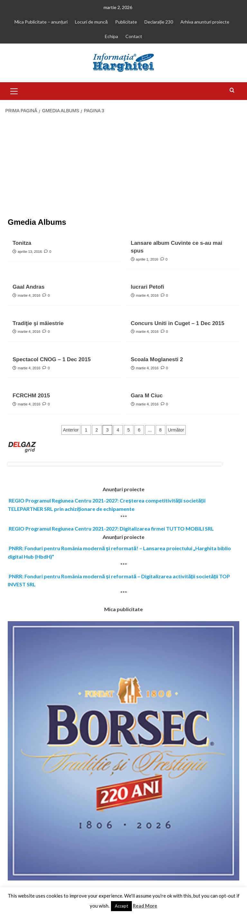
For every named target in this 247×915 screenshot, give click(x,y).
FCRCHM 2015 (31, 396)
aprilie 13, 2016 (30, 252)
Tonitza (22, 243)
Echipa (111, 36)
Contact (133, 36)
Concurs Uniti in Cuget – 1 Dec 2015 (177, 323)
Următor (176, 430)
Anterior (71, 430)
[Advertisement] (123, 166)
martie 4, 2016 (29, 295)
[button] (14, 90)
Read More (145, 906)
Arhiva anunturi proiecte (204, 22)
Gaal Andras (29, 287)
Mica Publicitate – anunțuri (41, 22)
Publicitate (126, 22)
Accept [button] (121, 906)
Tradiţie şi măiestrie (38, 323)
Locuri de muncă (91, 22)
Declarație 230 (158, 22)
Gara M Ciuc (147, 396)
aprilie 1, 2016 (147, 259)
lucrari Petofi (147, 287)
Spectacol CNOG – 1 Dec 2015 (52, 359)
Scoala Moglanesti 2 (157, 359)
